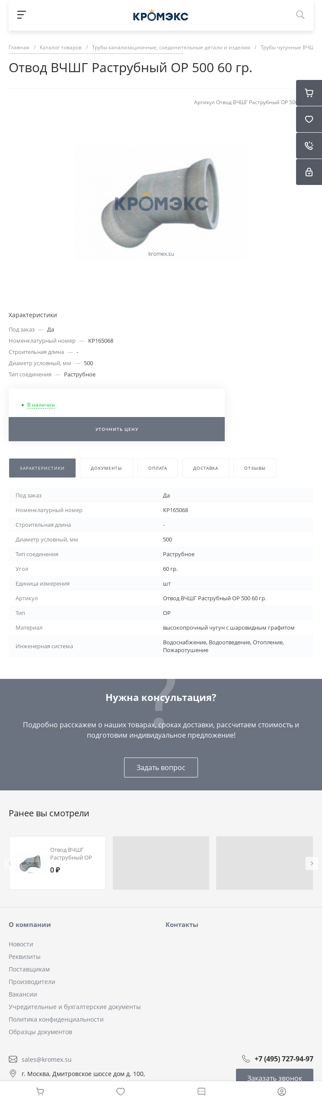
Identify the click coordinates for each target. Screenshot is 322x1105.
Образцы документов (40, 1032)
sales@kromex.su (47, 1059)
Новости (21, 944)
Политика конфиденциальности (56, 1019)
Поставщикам (29, 969)
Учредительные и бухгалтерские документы (75, 1007)
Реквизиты (25, 956)
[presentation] (10, 863)
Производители (32, 982)
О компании (30, 924)
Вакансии (23, 994)
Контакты (182, 924)
